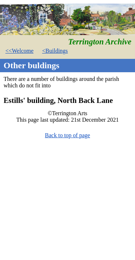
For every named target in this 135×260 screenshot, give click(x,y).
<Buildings (55, 51)
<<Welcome (19, 51)
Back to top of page (67, 135)
